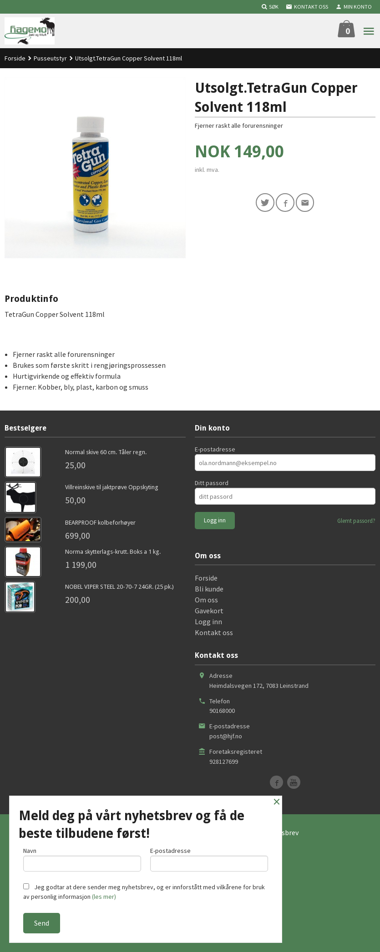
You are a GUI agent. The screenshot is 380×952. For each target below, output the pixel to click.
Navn (82, 858)
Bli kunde (209, 588)
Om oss (206, 599)
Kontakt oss (214, 632)
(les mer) (104, 896)
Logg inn (208, 621)
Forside (15, 58)
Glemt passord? (356, 521)
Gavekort (209, 610)
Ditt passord (211, 483)
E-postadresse (215, 449)
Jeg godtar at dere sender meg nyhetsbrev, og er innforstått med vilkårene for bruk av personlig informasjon (144, 892)
